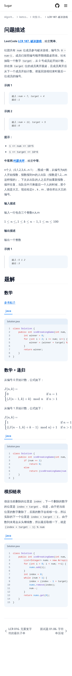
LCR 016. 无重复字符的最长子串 (18, 631)
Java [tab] (8, 311)
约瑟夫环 (19, 161)
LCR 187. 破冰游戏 (30, 41)
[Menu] (65, 5)
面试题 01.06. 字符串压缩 (54, 631)
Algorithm (10, 17)
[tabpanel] (36, 337)
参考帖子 (9, 302)
